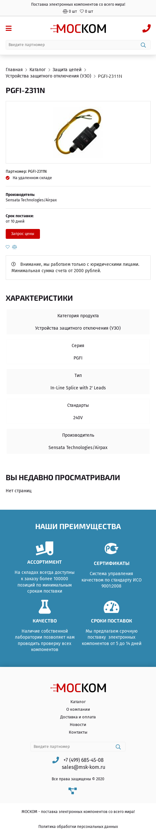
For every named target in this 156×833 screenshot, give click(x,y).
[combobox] (78, 45)
